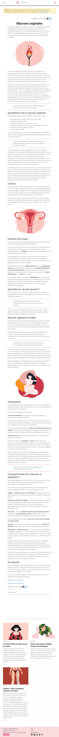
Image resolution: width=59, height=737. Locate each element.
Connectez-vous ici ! (43, 12)
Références (10, 589)
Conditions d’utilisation (9, 730)
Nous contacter (35, 732)
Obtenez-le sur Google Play (15, 583)
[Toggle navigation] (3, 2)
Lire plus (5, 664)
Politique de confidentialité (10, 729)
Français (6, 734)
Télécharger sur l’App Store (15, 580)
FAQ (32, 729)
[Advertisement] (29, 607)
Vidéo (32, 730)
